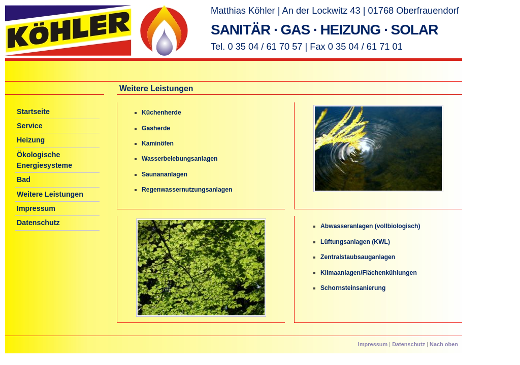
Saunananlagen (164, 174)
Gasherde (156, 128)
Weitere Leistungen (50, 194)
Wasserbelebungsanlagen (180, 158)
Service (30, 126)
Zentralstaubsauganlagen (357, 257)
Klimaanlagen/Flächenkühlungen (368, 272)
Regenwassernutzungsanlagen (187, 189)
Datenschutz (38, 222)
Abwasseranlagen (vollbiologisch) (370, 226)
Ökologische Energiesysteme (44, 160)
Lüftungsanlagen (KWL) (355, 241)
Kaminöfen (158, 143)
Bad (23, 179)
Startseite (33, 111)
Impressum (36, 208)
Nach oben (444, 344)
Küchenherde (161, 112)
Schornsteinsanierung (352, 287)
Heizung (31, 140)
